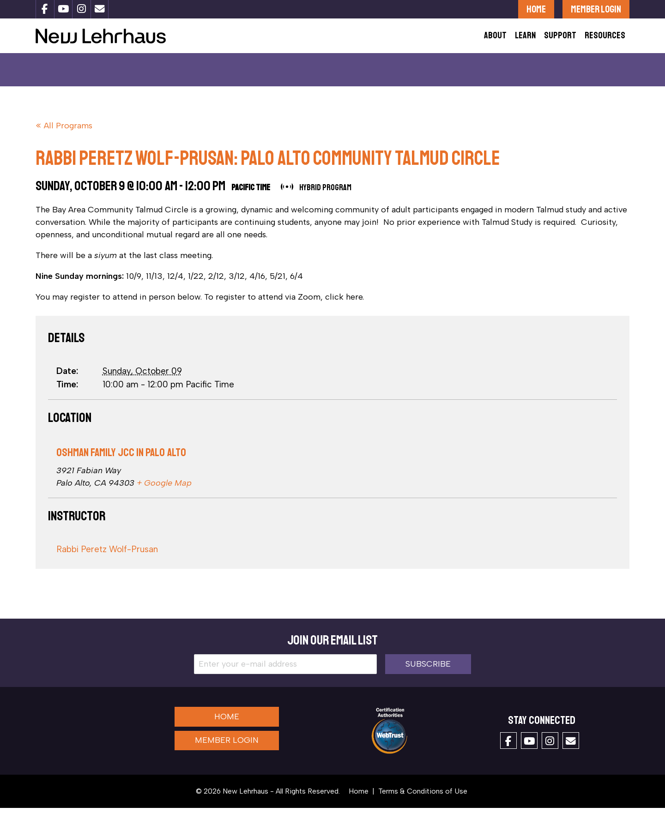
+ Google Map (164, 488)
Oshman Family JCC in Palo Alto (121, 457)
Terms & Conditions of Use (422, 796)
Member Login (596, 9)
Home (536, 9)
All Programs (68, 131)
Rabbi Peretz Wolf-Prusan (107, 554)
